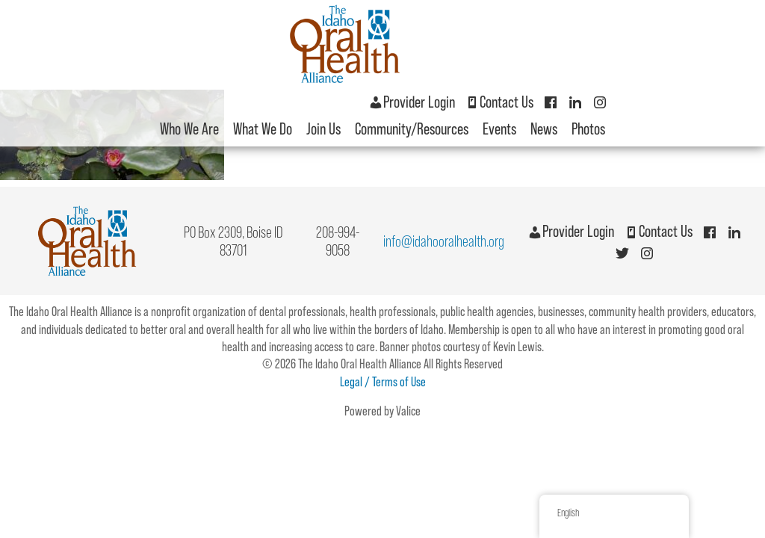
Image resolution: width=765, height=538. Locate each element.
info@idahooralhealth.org (443, 241)
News (543, 129)
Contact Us (499, 102)
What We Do (262, 129)
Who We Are (189, 129)
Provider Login (411, 102)
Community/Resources (411, 129)
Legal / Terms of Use (383, 381)
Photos (588, 129)
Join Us (323, 129)
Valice (408, 410)
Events (499, 129)
